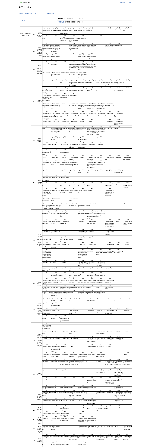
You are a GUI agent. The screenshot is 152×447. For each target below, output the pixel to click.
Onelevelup (50, 13)
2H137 (23, 20)
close (130, 2)
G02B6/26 (61, 22)
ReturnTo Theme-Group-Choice (28, 13)
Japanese (122, 2)
